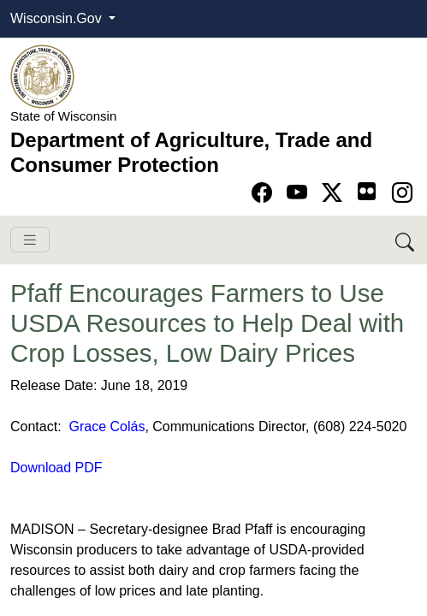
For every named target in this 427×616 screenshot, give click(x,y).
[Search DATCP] (406, 240)
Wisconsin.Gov (57, 18)
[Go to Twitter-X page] (335, 192)
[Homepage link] (42, 75)
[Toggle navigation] (30, 240)
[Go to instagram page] (402, 192)
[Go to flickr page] (366, 191)
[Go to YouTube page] (300, 192)
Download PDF (56, 467)
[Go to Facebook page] (265, 192)
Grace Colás (106, 426)
